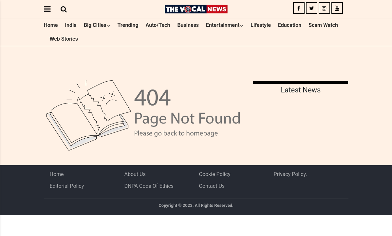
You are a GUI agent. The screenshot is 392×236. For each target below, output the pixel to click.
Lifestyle (261, 25)
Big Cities (95, 25)
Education (289, 25)
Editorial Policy (67, 186)
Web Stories (64, 39)
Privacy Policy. (290, 174)
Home (51, 25)
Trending (127, 25)
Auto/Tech (158, 25)
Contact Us (212, 186)
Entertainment (222, 25)
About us (135, 174)
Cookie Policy (215, 174)
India (70, 25)
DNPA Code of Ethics (149, 186)
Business (188, 25)
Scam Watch (323, 25)
